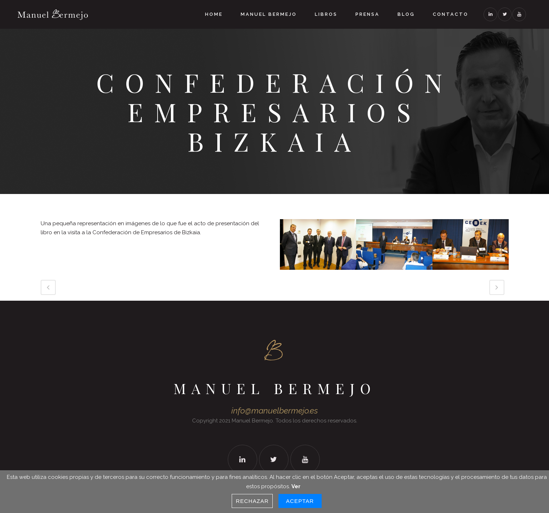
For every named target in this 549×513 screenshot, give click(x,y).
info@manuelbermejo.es (274, 410)
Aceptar (300, 501)
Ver (295, 486)
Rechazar (252, 501)
